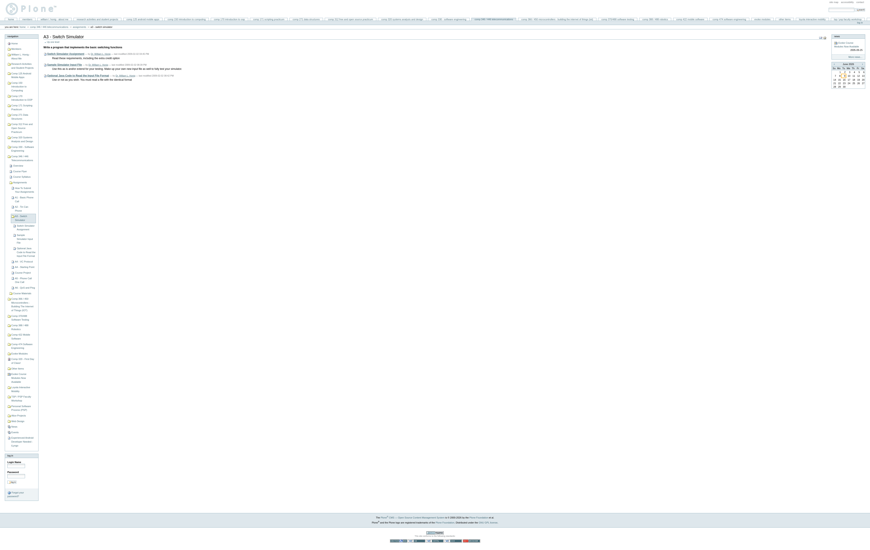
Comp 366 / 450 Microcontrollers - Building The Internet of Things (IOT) (557, 19)
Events (15, 432)
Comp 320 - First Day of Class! (22, 361)
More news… (855, 57)
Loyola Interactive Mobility (812, 19)
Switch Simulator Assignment (26, 227)
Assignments (79, 27)
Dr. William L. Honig (101, 54)
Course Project (23, 272)
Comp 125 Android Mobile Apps (142, 19)
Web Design (17, 421)
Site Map (833, 2)
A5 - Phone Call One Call (23, 280)
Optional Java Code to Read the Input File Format (26, 252)
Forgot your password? (15, 494)
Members (27, 19)
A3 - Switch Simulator (21, 218)
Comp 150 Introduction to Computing (187, 19)
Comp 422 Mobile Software (690, 19)
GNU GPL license (488, 522)
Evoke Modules (762, 19)
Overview (18, 165)
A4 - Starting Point (25, 267)
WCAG (416, 541)
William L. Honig (33, 9)
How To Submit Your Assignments (24, 190)
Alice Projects (18, 415)
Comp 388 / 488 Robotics (655, 19)
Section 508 (398, 541)
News (14, 426)
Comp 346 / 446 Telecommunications (494, 19)
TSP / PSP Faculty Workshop (848, 19)
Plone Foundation (478, 517)
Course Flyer (20, 171)
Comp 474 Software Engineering (729, 19)
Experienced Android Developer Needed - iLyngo (22, 441)
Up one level (53, 42)
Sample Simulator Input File (25, 239)
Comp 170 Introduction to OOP (229, 19)
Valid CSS (453, 541)
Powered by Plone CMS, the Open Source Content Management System (435, 533)
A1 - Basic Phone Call (24, 199)
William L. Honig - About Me (55, 19)
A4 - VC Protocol (24, 261)
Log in (860, 22)
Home (11, 19)
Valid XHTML (435, 541)
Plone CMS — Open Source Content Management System (413, 517)
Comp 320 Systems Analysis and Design (402, 19)
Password (13, 472)
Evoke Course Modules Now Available (18, 378)
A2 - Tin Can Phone (21, 209)
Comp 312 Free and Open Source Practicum (350, 19)
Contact (860, 2)
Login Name (14, 462)
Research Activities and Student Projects (97, 19)
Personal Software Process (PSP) (21, 408)
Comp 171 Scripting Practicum (268, 19)
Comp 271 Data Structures (306, 19)
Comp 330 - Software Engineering (448, 19)
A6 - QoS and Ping (25, 287)
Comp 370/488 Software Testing (617, 19)
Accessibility (847, 2)
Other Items (785, 19)
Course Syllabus (21, 177)
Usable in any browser (471, 541)
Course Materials (22, 293)
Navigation (12, 36)
